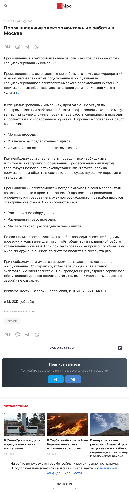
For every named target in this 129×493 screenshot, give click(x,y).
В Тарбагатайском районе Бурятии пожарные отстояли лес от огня (67, 444)
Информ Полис (64, 6)
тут (18, 92)
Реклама (12, 321)
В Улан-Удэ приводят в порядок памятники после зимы (22, 444)
